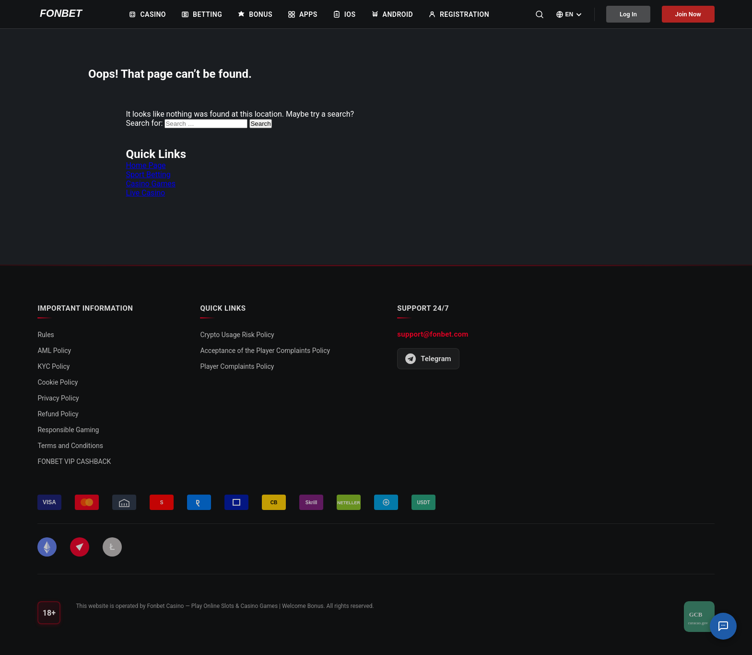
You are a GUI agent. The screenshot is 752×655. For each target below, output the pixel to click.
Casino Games (151, 183)
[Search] (538, 14)
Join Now (688, 14)
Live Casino (145, 192)
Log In (627, 14)
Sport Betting (148, 174)
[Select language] (568, 14)
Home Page (145, 165)
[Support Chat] (723, 626)
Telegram (428, 358)
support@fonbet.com (432, 334)
